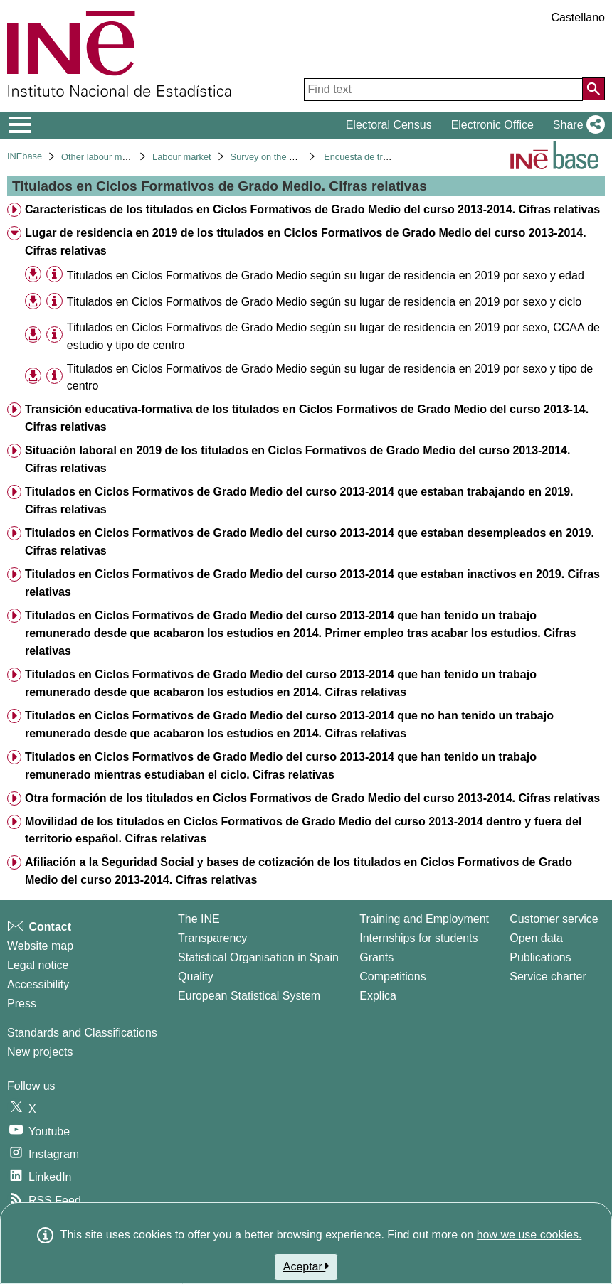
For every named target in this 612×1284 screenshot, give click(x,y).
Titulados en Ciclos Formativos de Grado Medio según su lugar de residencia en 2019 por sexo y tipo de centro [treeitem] (330, 377)
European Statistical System (249, 996)
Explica (377, 996)
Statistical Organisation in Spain (258, 957)
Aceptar (306, 1266)
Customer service (554, 919)
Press (21, 1003)
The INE (199, 919)
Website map (40, 946)
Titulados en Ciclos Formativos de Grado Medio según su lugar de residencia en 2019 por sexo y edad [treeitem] (325, 275)
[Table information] (54, 275)
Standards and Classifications (82, 1033)
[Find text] (443, 89)
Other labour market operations (124, 156)
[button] (576, 125)
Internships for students (418, 938)
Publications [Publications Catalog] (540, 957)
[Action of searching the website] (593, 88)
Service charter (548, 976)
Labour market (181, 156)
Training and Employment (424, 919)
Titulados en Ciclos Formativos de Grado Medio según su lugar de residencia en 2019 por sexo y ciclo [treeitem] (324, 302)
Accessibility (38, 984)
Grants (376, 957)
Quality (195, 976)
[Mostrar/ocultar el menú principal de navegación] (20, 125)
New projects (40, 1052)
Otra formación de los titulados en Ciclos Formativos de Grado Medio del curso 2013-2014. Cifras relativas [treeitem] (312, 798)
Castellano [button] (578, 17)
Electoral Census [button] (389, 125)
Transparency (212, 938)
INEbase (24, 156)
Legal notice (37, 965)
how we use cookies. (529, 1235)
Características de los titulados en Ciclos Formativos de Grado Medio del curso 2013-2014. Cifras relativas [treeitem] (312, 209)
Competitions (392, 976)
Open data (536, 938)
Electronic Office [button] (492, 125)
